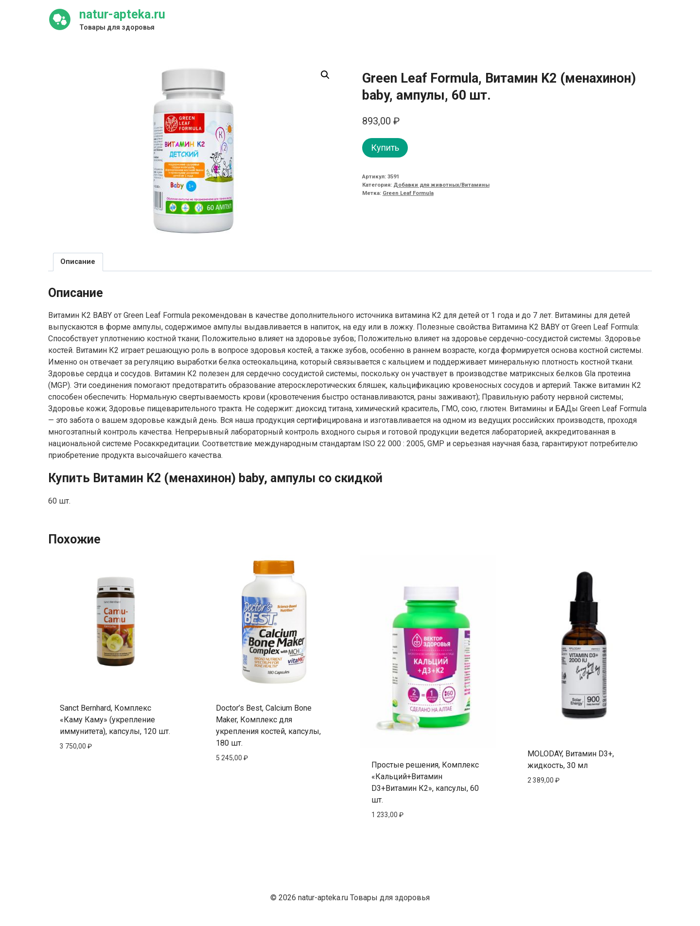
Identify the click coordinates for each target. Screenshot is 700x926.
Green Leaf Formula (408, 193)
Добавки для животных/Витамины (441, 185)
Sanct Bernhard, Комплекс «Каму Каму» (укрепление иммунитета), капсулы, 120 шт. (115, 719)
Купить (385, 147)
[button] (325, 75)
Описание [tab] (77, 262)
